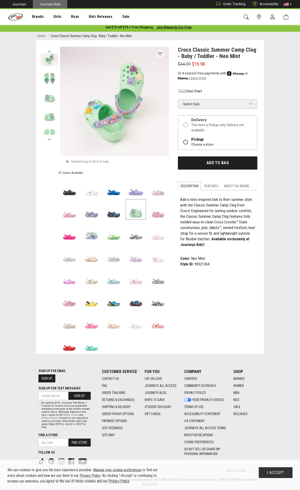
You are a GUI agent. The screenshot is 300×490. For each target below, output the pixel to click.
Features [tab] (211, 187)
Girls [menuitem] (51, 17)
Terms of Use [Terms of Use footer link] (194, 407)
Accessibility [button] (264, 4)
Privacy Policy (49, 418)
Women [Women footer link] (238, 386)
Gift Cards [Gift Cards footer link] (153, 414)
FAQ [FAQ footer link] (104, 386)
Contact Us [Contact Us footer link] (110, 379)
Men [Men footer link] (236, 393)
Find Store (79, 442)
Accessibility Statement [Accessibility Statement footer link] (202, 414)
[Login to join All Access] (129, 28)
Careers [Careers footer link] (190, 379)
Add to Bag (217, 163)
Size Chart (190, 92)
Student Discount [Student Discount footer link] (158, 407)
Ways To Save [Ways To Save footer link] (155, 400)
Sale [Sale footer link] (236, 407)
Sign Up (46, 378)
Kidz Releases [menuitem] (89, 17)
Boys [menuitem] (66, 17)
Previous (49, 51)
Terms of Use (70, 414)
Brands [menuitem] (34, 17)
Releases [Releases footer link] (240, 414)
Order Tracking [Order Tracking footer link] (113, 393)
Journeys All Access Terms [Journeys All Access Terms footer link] (205, 428)
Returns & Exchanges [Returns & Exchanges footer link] (118, 400)
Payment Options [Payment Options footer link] (114, 421)
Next (49, 139)
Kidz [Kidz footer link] (236, 400)
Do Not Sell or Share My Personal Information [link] (202, 451)
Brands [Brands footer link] (239, 379)
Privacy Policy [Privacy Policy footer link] (195, 393)
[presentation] (34, 16)
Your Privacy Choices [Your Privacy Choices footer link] (204, 400)
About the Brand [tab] (236, 187)
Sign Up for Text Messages (59, 388)
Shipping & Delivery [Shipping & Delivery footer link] (116, 407)
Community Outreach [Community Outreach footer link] (200, 386)
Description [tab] (190, 187)
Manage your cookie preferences (117, 470)
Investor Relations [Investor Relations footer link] (198, 435)
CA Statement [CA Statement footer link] (194, 421)
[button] (287, 4)
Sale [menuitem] (112, 17)
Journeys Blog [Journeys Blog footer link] (155, 393)
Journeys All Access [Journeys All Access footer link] (160, 386)
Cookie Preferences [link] (199, 442)
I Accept (275, 472)
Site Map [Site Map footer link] (108, 435)
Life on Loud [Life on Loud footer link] (153, 379)
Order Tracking (229, 4)
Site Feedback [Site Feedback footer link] (112, 428)
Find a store (48, 435)
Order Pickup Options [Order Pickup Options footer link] (118, 414)
